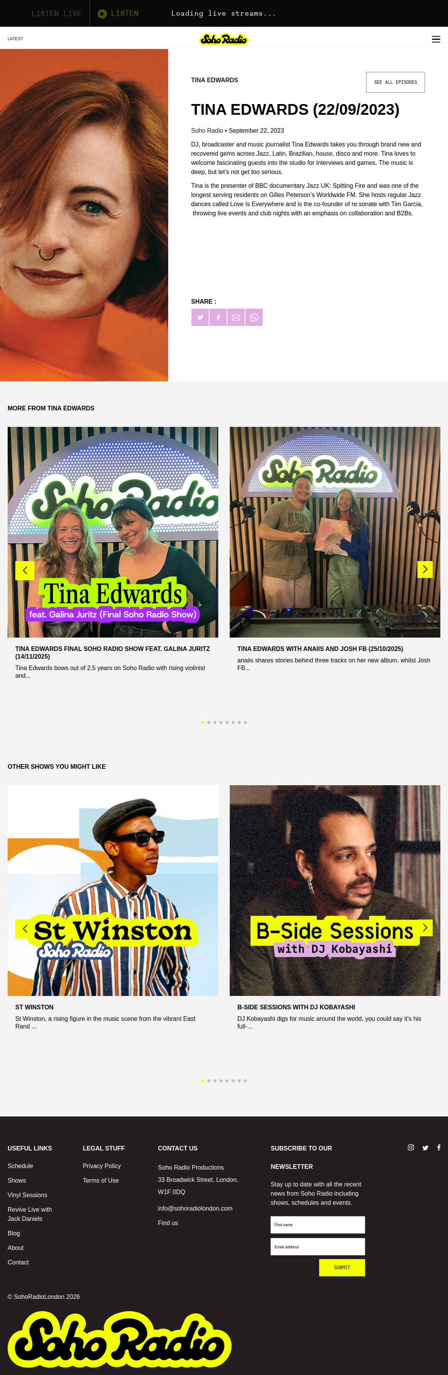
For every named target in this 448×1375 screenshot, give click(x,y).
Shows (17, 1180)
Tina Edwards (214, 80)
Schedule (20, 1166)
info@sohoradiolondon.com (195, 1208)
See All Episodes (395, 82)
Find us (168, 1223)
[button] (425, 569)
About (16, 1248)
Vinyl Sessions (27, 1195)
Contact (18, 1262)
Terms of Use (101, 1180)
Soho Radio (208, 130)
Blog (14, 1233)
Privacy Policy (102, 1166)
